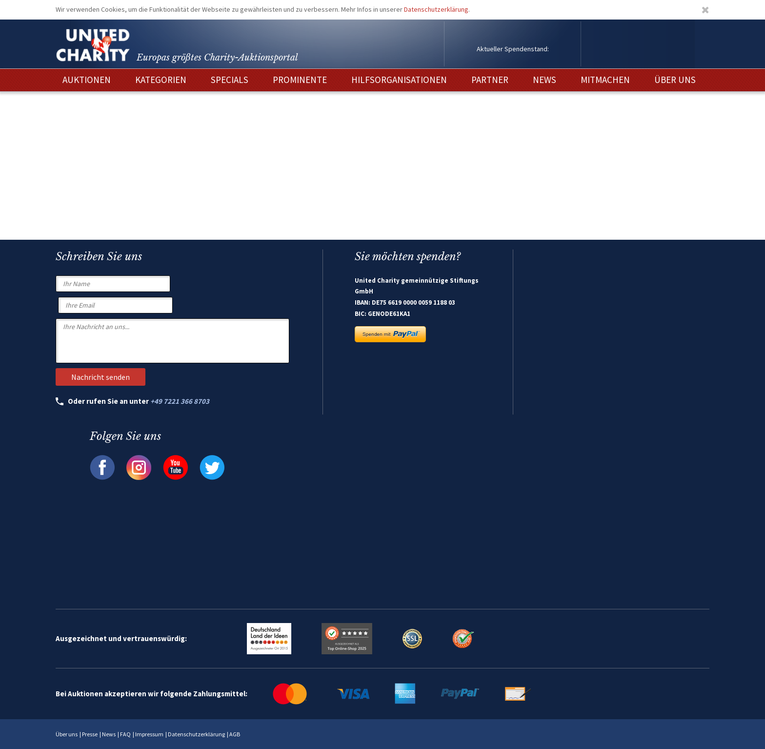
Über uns (67, 734)
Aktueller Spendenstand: (513, 48)
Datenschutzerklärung (436, 9)
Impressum (149, 734)
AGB (234, 734)
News (109, 734)
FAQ (125, 734)
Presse (90, 734)
